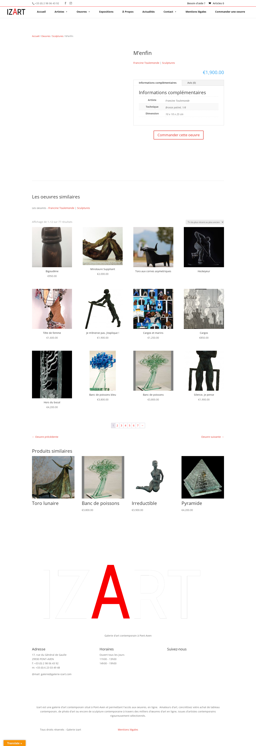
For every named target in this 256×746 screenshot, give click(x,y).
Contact (170, 11)
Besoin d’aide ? (196, 3)
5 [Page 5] (129, 425)
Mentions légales (196, 11)
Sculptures (57, 36)
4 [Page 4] (125, 425)
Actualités (148, 11)
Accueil (41, 11)
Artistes (61, 11)
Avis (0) (191, 82)
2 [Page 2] (117, 425)
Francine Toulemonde (146, 62)
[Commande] (205, 222)
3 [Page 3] (121, 425)
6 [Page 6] (133, 425)
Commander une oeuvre (230, 11)
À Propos (128, 11)
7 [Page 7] (137, 425)
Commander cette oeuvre (179, 135)
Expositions (106, 11)
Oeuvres (83, 11)
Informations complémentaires (158, 82)
